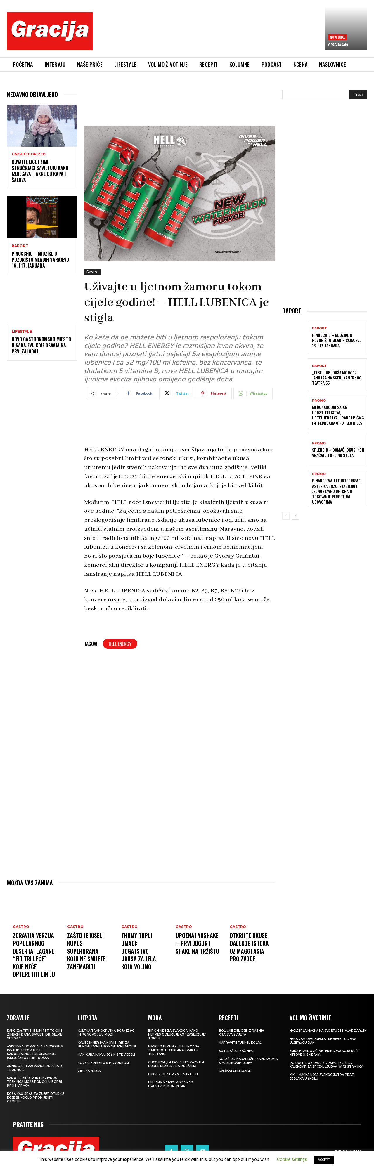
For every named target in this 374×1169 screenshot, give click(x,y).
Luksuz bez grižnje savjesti (173, 1073)
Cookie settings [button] (292, 1159)
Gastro (92, 272)
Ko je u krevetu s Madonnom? (104, 1062)
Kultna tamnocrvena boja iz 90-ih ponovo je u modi (107, 1031)
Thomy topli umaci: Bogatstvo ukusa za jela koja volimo (138, 950)
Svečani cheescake (235, 1070)
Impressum (348, 1150)
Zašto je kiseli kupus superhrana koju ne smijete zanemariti (86, 950)
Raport (20, 246)
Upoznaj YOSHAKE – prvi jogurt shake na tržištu (197, 943)
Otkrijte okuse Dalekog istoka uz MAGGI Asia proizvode (249, 946)
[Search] (358, 94)
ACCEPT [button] (324, 1160)
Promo (319, 400)
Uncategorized (29, 154)
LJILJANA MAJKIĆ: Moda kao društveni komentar (170, 1083)
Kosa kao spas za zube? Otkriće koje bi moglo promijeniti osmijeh (35, 1096)
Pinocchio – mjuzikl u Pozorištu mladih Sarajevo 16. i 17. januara (40, 259)
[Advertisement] (209, 35)
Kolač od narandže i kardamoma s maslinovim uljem (248, 1060)
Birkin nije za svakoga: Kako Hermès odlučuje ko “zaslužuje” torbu (177, 1033)
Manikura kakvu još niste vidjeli (106, 1053)
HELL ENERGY (120, 643)
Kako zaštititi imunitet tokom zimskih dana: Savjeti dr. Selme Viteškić (34, 1033)
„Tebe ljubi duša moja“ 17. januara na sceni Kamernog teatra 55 (336, 377)
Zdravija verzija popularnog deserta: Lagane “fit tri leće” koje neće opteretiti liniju (34, 954)
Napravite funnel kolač (240, 1041)
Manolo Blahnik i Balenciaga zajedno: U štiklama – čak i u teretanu (173, 1049)
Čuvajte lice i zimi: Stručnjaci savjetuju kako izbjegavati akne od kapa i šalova (40, 170)
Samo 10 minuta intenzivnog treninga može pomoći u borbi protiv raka (34, 1080)
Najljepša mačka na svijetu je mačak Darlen (328, 1029)
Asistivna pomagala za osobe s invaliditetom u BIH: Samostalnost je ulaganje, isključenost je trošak (35, 1051)
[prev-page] (286, 516)
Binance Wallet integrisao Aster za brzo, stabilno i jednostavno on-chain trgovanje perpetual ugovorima (336, 491)
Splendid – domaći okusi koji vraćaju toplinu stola (338, 452)
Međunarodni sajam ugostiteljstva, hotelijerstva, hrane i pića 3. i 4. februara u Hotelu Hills (338, 415)
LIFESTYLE (22, 331)
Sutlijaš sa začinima (236, 1050)
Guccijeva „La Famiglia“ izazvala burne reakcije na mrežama (176, 1063)
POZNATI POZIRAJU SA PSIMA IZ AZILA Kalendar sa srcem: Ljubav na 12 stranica (326, 1063)
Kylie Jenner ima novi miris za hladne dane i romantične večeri (107, 1043)
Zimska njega (89, 1070)
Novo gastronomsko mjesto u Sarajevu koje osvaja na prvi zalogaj (41, 345)
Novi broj (337, 36)
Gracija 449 (338, 45)
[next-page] (295, 516)
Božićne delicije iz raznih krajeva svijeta (241, 1031)
